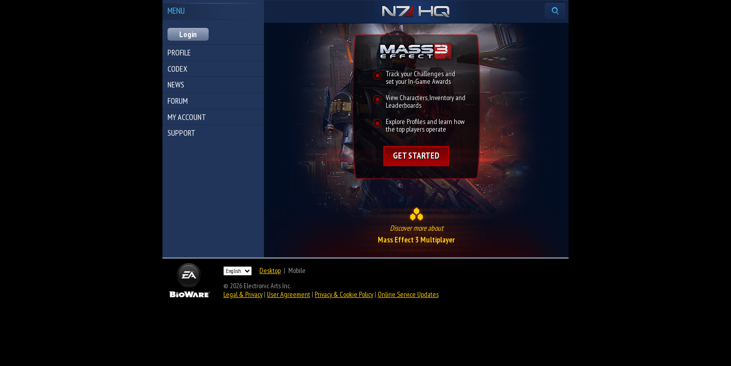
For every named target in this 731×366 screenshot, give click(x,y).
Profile (179, 52)
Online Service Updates (408, 294)
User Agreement (288, 294)
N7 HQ (416, 12)
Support (181, 133)
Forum (178, 101)
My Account (187, 117)
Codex (177, 69)
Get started (416, 155)
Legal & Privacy (242, 294)
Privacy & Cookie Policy (344, 294)
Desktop (270, 270)
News (176, 84)
